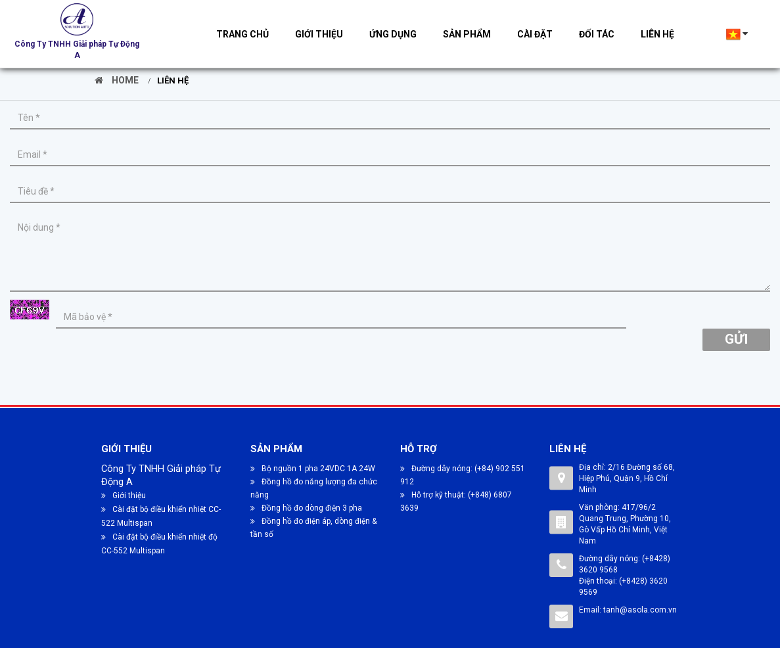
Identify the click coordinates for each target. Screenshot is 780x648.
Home (117, 80)
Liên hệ (657, 34)
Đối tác (596, 34)
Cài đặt (535, 34)
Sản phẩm (467, 34)
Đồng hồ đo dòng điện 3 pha (306, 508)
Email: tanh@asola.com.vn (628, 609)
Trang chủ (242, 34)
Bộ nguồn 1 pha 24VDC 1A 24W (312, 468)
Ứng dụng (393, 34)
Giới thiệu (319, 34)
